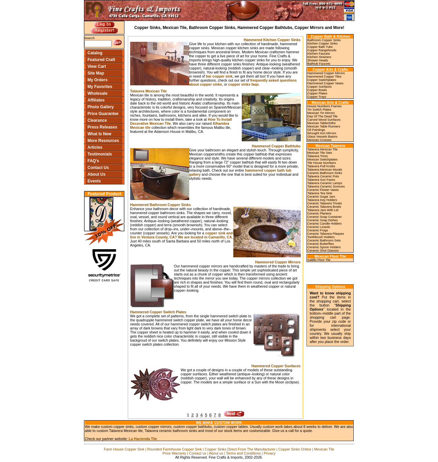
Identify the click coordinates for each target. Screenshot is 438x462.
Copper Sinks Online (294, 449)
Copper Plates (317, 93)
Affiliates (96, 100)
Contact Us (98, 167)
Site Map (96, 73)
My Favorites (100, 86)
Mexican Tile (324, 449)
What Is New (100, 134)
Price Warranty (174, 453)
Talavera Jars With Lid (323, 210)
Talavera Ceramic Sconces (326, 186)
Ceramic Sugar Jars (321, 196)
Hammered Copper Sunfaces (276, 366)
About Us (97, 174)
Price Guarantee (103, 113)
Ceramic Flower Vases (323, 190)
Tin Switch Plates (319, 109)
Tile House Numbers (322, 163)
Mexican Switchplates (323, 159)
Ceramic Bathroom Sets (324, 240)
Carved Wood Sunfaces (324, 119)
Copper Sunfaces (320, 86)
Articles (95, 147)
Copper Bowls (317, 90)
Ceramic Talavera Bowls (324, 206)
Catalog (95, 53)
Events (94, 181)
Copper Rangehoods (322, 50)
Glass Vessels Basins (323, 136)
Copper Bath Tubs (320, 47)
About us (216, 453)
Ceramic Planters (320, 213)
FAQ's (93, 160)
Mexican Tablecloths (322, 123)
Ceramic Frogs (318, 230)
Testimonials (100, 154)
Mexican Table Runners (324, 126)
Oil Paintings (316, 130)
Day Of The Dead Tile (323, 116)
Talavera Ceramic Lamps (325, 183)
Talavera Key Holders (323, 200)
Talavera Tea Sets (320, 193)
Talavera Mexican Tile (148, 91)
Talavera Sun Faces (321, 179)
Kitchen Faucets (319, 53)
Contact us (197, 453)
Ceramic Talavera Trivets (325, 203)
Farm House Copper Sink (124, 449)
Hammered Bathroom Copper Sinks (160, 205)
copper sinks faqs (243, 84)
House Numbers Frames (325, 106)
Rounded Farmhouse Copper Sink (174, 449)
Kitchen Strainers (319, 57)
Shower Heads (318, 60)
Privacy (269, 453)
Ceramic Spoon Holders (324, 247)
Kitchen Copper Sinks (323, 43)
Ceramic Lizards (319, 227)
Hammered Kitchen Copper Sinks (272, 40)
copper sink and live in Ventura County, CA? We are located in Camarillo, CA (181, 235)
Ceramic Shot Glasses (323, 250)
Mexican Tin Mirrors (321, 113)
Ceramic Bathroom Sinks (325, 173)
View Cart (97, 66)
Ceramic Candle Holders (325, 223)
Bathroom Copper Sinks (324, 40)
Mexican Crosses (320, 140)
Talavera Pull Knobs (321, 166)
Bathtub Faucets (319, 63)
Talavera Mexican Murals (325, 169)
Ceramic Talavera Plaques (326, 233)
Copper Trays (317, 96)
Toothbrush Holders (321, 237)
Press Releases (102, 127)
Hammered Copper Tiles (325, 76)
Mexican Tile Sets (320, 152)
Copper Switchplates (322, 80)
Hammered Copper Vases (326, 83)
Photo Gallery (101, 107)
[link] (328, 272)
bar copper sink (219, 76)
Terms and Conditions (243, 453)
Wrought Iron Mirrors (322, 133)
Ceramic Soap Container (325, 217)
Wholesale (98, 93)
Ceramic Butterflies (321, 244)
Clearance (97, 120)
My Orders (98, 80)
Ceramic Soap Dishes (323, 220)
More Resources (103, 140)
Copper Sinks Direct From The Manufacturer (240, 449)
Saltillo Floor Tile (319, 260)
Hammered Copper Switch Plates (158, 312)
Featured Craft (101, 59)
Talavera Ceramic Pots (323, 176)
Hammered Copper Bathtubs (276, 146)
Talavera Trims (318, 156)
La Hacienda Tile (143, 439)
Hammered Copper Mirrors (277, 262)
